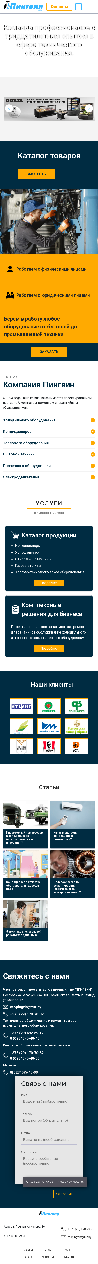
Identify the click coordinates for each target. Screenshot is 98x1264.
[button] (89, 108)
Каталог (28, 1256)
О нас (47, 1249)
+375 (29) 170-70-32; (27, 1014)
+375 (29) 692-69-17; (27, 1033)
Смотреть (36, 174)
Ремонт (68, 1249)
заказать (49, 352)
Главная (28, 1249)
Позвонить (68, 1256)
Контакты (48, 1256)
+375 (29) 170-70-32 (39, 1181)
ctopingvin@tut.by (70, 1181)
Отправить (65, 1194)
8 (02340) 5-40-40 (24, 1038)
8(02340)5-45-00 (24, 1072)
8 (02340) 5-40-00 (24, 1058)
